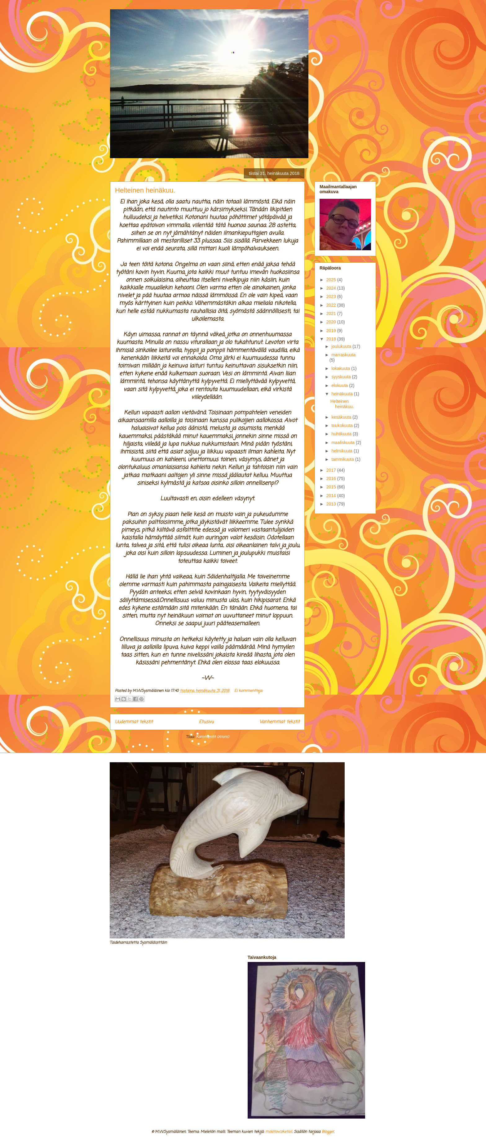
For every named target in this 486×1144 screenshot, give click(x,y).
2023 (331, 296)
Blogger (328, 1132)
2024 (331, 288)
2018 (331, 338)
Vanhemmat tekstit (279, 722)
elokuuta (340, 385)
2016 (331, 478)
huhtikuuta (342, 433)
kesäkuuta (341, 417)
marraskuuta (343, 354)
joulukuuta (341, 346)
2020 (331, 321)
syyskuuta (341, 376)
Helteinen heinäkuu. (145, 190)
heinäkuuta (342, 393)
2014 (331, 495)
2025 (331, 279)
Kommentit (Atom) (212, 737)
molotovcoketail (278, 1132)
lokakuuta (341, 368)
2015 (331, 486)
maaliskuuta (343, 442)
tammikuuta (343, 459)
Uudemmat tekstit (134, 722)
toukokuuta (342, 425)
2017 (331, 470)
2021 (331, 313)
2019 (331, 330)
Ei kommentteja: (248, 691)
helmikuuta (342, 450)
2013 (331, 503)
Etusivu (206, 722)
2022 (331, 305)
